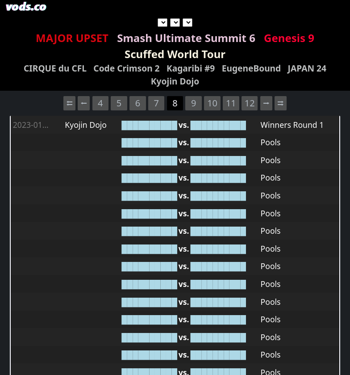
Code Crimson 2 (126, 68)
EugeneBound (251, 68)
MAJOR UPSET (72, 37)
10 (212, 103)
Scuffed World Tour (175, 53)
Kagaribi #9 (191, 68)
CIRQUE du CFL (55, 68)
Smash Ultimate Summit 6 (186, 37)
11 (231, 103)
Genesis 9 (289, 37)
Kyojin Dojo (175, 81)
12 (250, 103)
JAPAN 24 (307, 68)
